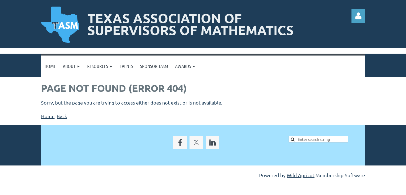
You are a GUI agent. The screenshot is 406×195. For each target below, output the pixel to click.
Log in (358, 16)
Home (48, 116)
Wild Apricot (300, 175)
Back (62, 116)
